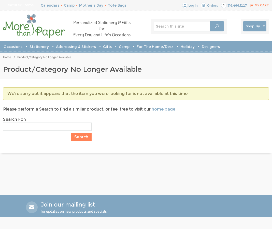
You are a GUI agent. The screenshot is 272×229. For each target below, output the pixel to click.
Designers (211, 46)
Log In (190, 5)
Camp (69, 5)
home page (163, 109)
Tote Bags (117, 5)
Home (7, 57)
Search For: (14, 119)
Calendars (50, 5)
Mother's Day (91, 5)
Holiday (188, 46)
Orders (209, 5)
